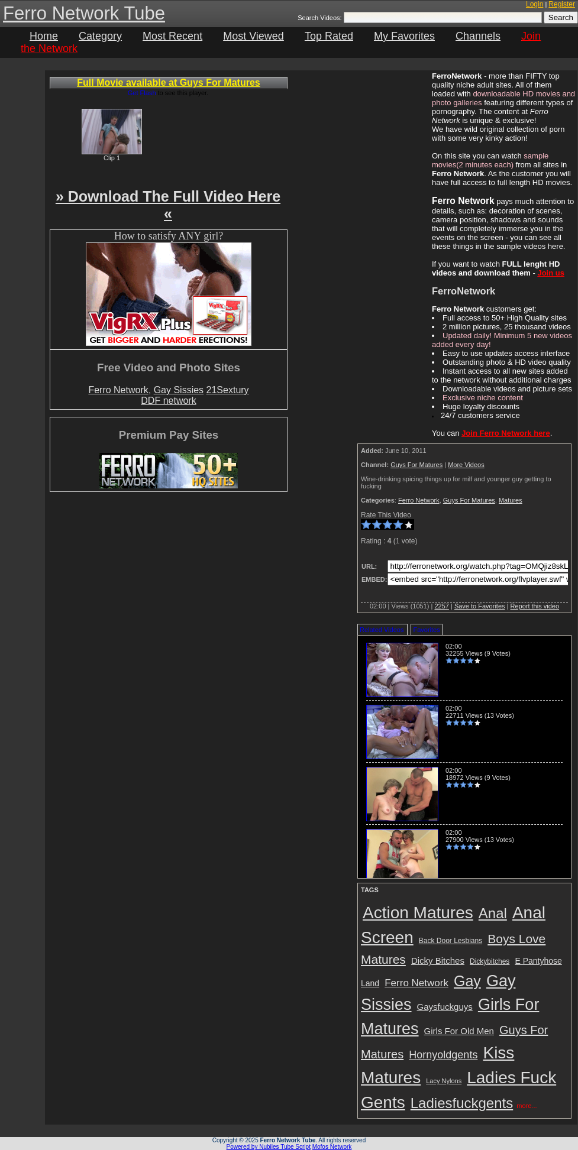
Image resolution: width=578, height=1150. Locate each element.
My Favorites (404, 36)
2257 (441, 606)
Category (100, 36)
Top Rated (329, 36)
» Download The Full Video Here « (168, 205)
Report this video (534, 606)
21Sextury (227, 390)
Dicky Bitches (437, 960)
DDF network (168, 401)
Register (561, 4)
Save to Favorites (479, 606)
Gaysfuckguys (445, 1007)
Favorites (426, 629)
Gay (467, 981)
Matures (510, 500)
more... (526, 1105)
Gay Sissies (179, 390)
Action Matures (418, 912)
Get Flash (142, 92)
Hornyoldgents (443, 1055)
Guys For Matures (416, 464)
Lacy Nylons (443, 1080)
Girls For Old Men (459, 1031)
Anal (493, 913)
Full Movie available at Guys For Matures (168, 82)
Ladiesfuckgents (462, 1103)
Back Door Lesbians (450, 941)
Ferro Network (118, 390)
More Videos (466, 464)
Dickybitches (489, 961)
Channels (478, 36)
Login (534, 4)
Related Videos (381, 629)
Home (44, 36)
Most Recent (172, 36)
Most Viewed (253, 36)
